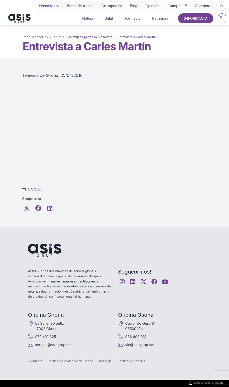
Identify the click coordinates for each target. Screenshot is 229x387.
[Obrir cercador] (221, 6)
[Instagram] (122, 282)
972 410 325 (42, 336)
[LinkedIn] (49, 208)
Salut (111, 18)
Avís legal (105, 361)
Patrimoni (162, 18)
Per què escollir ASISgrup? (42, 37)
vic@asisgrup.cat (139, 345)
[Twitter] (26, 208)
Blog (134, 6)
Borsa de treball (80, 6)
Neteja (89, 18)
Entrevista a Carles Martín (137, 37)
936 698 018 (132, 336)
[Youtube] (165, 282)
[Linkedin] (133, 282)
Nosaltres (49, 6)
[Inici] (17, 18)
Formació (134, 18)
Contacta (202, 6)
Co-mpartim (112, 6)
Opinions (152, 6)
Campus (177, 6)
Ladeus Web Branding (205, 383)
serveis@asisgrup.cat (53, 345)
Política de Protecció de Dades (70, 361)
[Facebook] (38, 208)
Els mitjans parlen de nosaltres (89, 37)
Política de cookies (131, 361)
